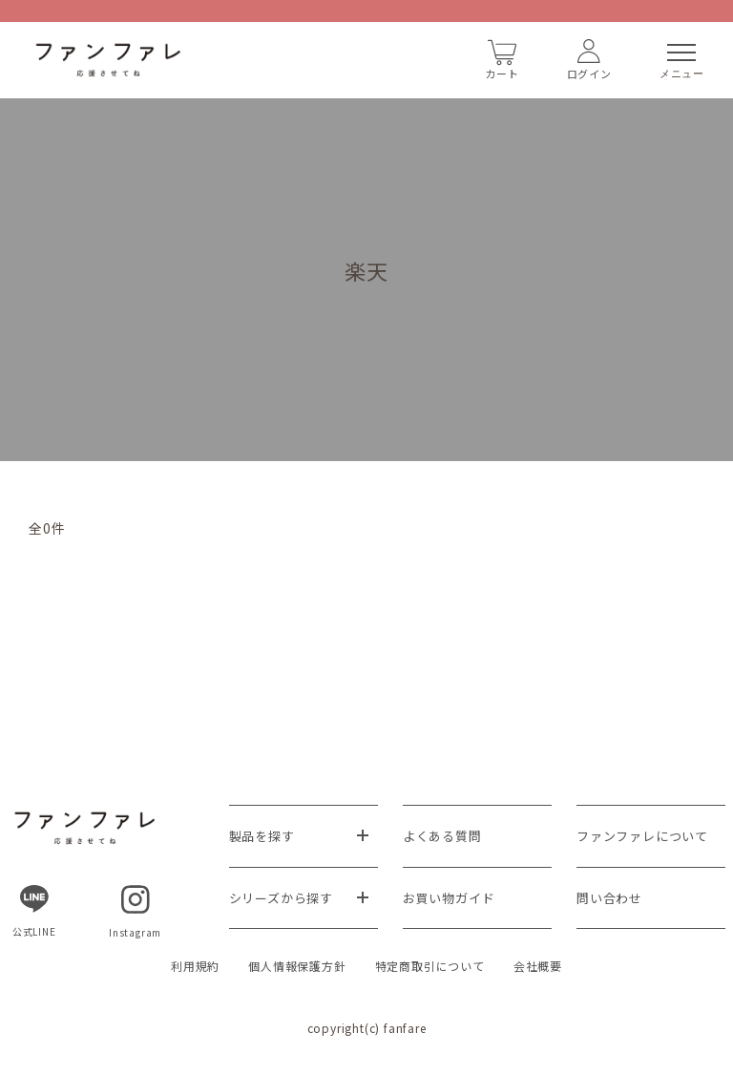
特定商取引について (430, 966)
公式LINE (34, 911)
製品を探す (262, 836)
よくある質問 (442, 836)
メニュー (682, 61)
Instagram (135, 912)
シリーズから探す (281, 898)
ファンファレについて (642, 836)
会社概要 (537, 966)
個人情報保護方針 (297, 966)
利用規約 (195, 966)
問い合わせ (609, 898)
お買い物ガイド (449, 898)
